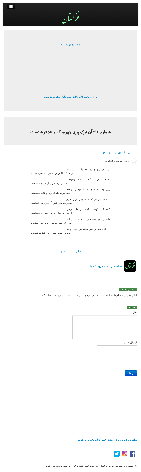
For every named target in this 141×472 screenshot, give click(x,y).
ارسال (130, 373)
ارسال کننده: (130, 342)
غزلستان (132, 152)
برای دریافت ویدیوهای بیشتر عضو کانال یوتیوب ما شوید (107, 439)
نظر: (134, 312)
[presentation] (109, 359)
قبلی (78, 251)
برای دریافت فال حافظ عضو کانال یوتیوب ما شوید (70, 96)
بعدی (63, 251)
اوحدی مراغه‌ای (116, 152)
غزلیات (101, 152)
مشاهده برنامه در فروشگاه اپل (105, 266)
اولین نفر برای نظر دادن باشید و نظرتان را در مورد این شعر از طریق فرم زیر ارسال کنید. (89, 295)
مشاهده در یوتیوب (70, 44)
